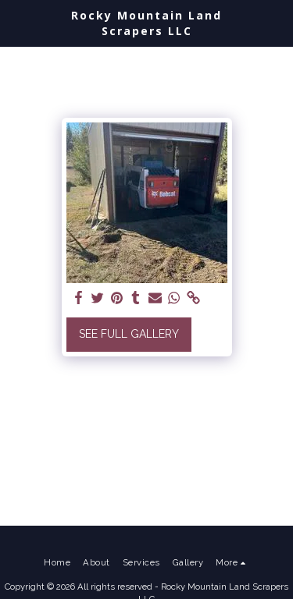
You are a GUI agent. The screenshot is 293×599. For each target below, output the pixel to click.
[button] (17, 22)
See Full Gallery (129, 334)
